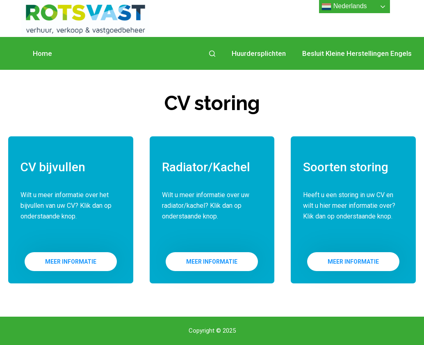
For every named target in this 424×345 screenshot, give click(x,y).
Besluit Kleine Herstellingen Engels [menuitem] (357, 53)
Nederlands (344, 7)
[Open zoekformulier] (212, 54)
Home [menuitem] (42, 53)
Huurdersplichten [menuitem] (259, 53)
